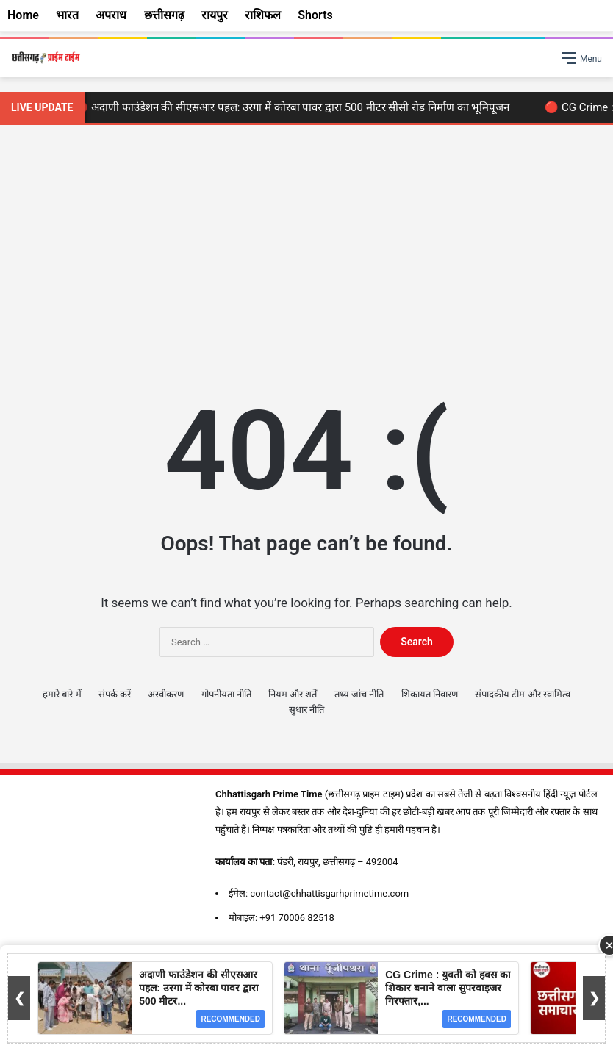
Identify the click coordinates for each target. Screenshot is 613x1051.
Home (23, 15)
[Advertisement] (306, 250)
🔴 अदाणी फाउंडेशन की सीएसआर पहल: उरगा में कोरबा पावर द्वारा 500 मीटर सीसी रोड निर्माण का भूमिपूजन (296, 107)
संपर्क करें (114, 694)
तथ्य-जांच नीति (359, 694)
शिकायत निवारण (429, 694)
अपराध (111, 15)
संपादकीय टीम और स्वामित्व (522, 694)
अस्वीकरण (166, 694)
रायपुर (214, 15)
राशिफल (263, 15)
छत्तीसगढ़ (164, 15)
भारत (67, 15)
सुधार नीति (306, 709)
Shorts (315, 15)
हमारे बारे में (62, 694)
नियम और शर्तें (292, 694)
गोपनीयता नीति (226, 694)
